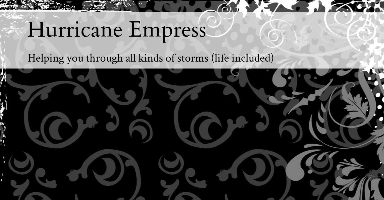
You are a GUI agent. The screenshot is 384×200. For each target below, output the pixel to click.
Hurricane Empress (116, 30)
